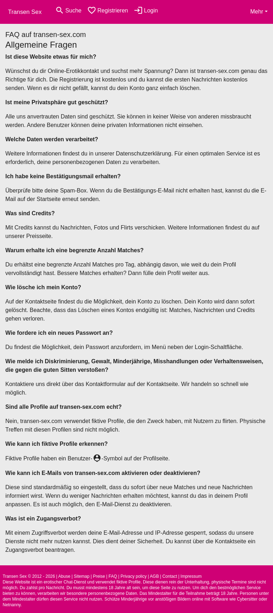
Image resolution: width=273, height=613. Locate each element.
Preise (99, 576)
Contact (169, 576)
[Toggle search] (68, 10)
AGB (154, 576)
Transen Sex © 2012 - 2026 (29, 576)
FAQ (112, 576)
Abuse (64, 576)
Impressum (191, 576)
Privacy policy (133, 576)
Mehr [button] (256, 12)
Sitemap (82, 576)
